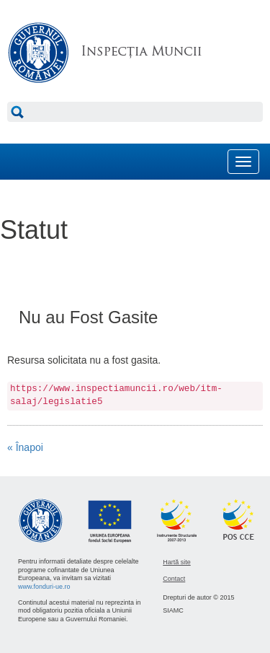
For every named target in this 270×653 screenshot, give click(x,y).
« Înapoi (25, 447)
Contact (174, 578)
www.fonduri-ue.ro (44, 586)
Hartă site (177, 562)
